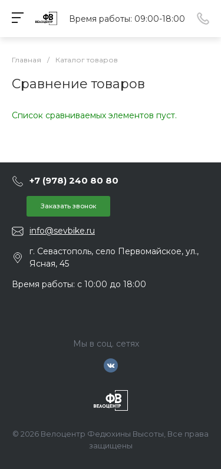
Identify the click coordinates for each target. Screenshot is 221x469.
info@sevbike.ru (62, 230)
